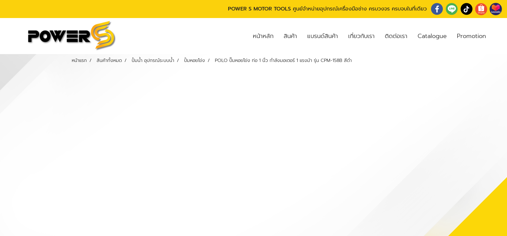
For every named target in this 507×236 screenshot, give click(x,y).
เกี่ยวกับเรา (361, 36)
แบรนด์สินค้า (322, 36)
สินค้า (290, 36)
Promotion (471, 36)
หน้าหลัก (263, 36)
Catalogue (432, 36)
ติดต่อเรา (396, 36)
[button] (496, 36)
